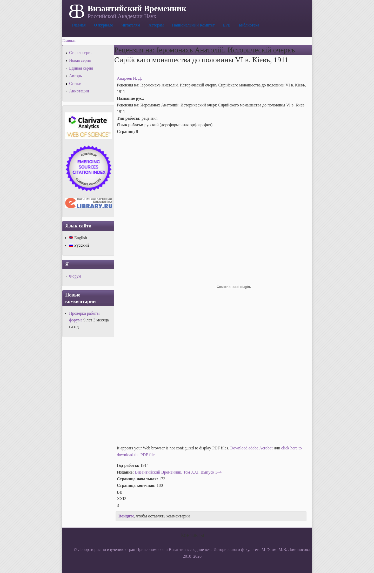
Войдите (126, 516)
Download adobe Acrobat (252, 448)
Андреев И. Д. (129, 78)
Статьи (75, 83)
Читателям (130, 25)
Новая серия (80, 60)
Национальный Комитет (193, 25)
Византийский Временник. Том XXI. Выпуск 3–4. (179, 472)
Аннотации (79, 91)
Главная (79, 25)
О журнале (103, 25)
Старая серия (80, 52)
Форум (75, 276)
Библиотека (249, 25)
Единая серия (81, 68)
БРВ (226, 25)
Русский (79, 245)
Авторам (156, 25)
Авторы (76, 75)
